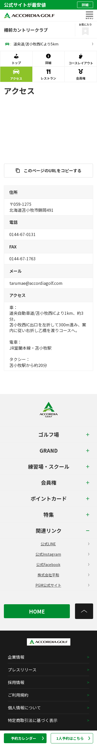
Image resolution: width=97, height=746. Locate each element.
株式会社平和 (63, 574)
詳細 (86, 4)
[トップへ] (84, 611)
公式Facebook (62, 564)
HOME (37, 611)
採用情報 (16, 682)
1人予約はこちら (73, 738)
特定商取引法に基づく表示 (32, 720)
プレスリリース (22, 669)
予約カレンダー (27, 738)
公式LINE (65, 543)
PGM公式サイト (62, 585)
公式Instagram (62, 554)
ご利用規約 (18, 695)
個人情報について (24, 707)
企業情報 (16, 657)
